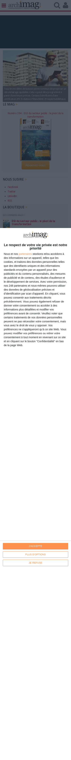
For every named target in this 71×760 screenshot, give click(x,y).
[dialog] (35, 494)
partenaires (25, 254)
